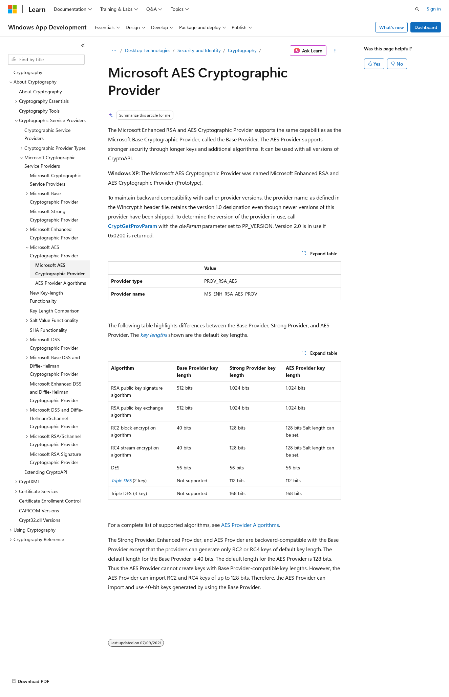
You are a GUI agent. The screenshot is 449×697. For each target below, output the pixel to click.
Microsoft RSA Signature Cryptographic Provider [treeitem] (55, 458)
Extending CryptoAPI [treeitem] (45, 472)
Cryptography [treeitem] (28, 72)
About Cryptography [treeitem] (40, 91)
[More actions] (335, 50)
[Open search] (417, 9)
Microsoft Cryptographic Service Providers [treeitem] (55, 179)
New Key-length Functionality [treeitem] (46, 296)
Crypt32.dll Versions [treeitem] (39, 520)
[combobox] (46, 59)
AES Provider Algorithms (250, 524)
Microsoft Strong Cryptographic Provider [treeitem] (54, 215)
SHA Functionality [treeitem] (48, 330)
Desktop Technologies (147, 50)
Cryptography (242, 50)
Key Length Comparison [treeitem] (55, 310)
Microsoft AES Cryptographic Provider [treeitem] (60, 269)
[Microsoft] (12, 9)
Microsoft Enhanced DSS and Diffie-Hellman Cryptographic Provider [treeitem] (56, 391)
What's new (391, 27)
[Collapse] (83, 45)
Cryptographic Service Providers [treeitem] (47, 134)
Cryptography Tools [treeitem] (39, 111)
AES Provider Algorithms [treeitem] (60, 283)
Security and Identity (199, 50)
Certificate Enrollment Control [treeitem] (50, 500)
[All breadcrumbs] (114, 50)
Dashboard (425, 27)
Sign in (434, 8)
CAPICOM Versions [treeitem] (39, 510)
